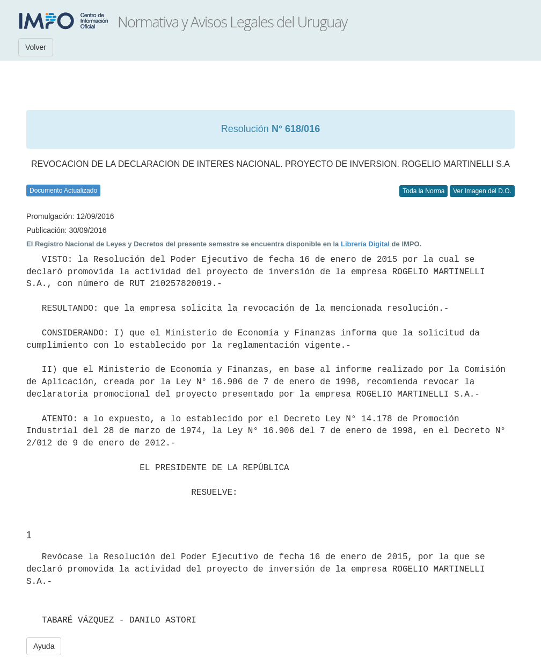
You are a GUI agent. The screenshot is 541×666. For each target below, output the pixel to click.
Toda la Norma (423, 191)
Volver (35, 47)
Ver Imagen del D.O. (482, 191)
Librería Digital (365, 244)
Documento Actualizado (63, 190)
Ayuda (43, 646)
